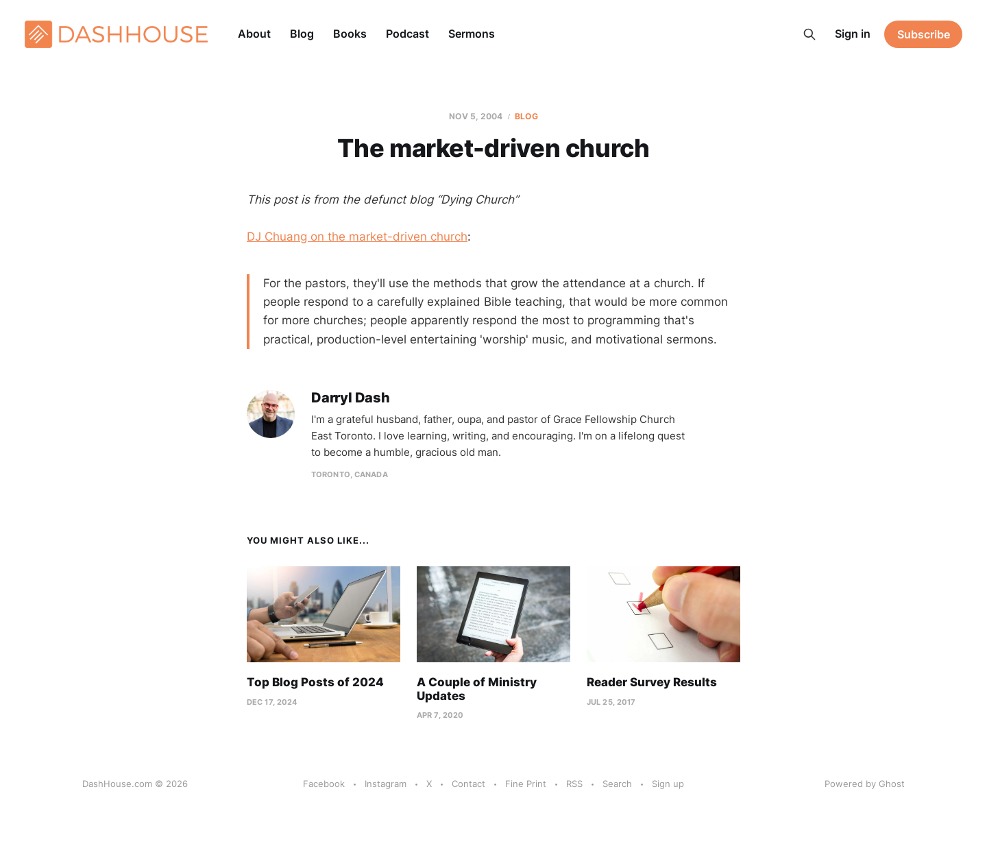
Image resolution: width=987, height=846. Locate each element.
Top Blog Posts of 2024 (315, 682)
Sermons (471, 33)
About (254, 33)
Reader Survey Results (652, 682)
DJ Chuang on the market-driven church (357, 236)
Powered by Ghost (865, 783)
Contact (468, 783)
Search (617, 783)
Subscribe (923, 34)
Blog (302, 33)
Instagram (385, 783)
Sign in (852, 33)
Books (350, 33)
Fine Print (525, 783)
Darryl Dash (350, 398)
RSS (574, 783)
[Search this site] (809, 34)
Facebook (324, 783)
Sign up (668, 783)
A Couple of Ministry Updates (477, 689)
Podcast (407, 33)
